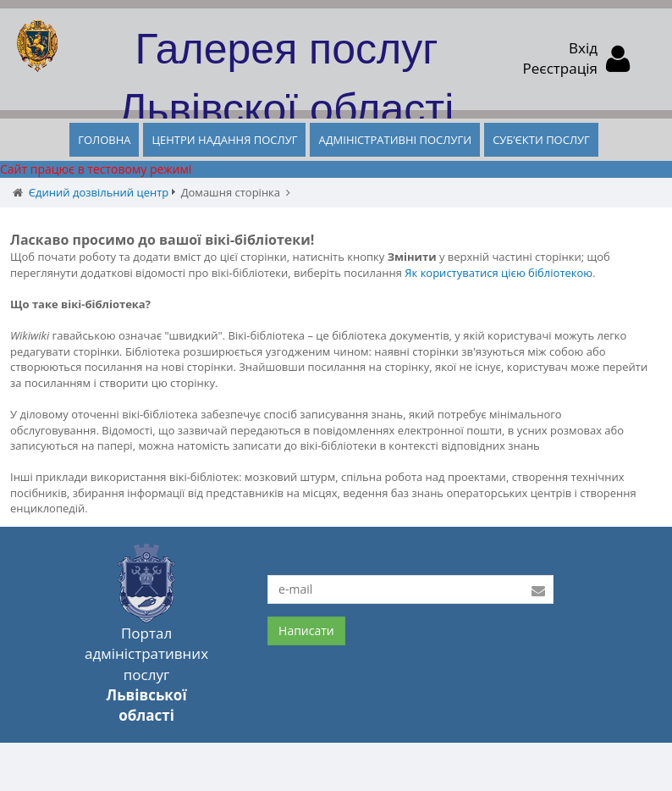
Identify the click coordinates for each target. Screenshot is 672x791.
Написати (306, 630)
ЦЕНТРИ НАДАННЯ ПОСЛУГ (224, 139)
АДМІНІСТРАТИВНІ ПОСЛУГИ (394, 139)
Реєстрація (560, 68)
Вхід (583, 48)
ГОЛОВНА (104, 139)
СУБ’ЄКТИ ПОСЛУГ (541, 139)
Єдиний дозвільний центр (98, 192)
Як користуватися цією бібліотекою (498, 272)
